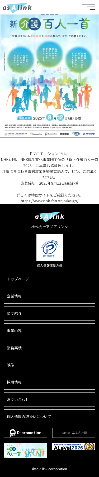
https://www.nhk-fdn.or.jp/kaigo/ (49, 200)
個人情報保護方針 (49, 265)
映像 (10, 365)
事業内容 (14, 330)
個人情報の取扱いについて (29, 416)
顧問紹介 (14, 313)
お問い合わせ (18, 399)
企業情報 (14, 296)
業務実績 (14, 347)
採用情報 (14, 382)
